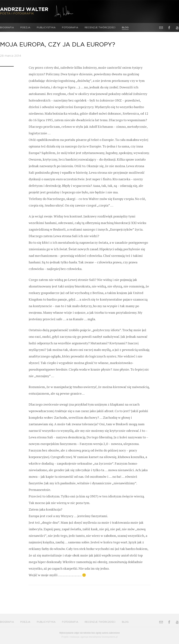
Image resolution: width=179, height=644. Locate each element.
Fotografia (70, 27)
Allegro (177, 27)
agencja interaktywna (90, 637)
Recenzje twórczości (100, 27)
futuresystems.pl (109, 637)
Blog (125, 27)
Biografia (7, 27)
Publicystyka (46, 27)
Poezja (25, 27)
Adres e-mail (161, 27)
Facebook (169, 27)
